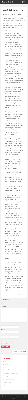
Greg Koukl (20, 294)
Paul (4, 385)
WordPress (14, 398)
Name (3, 324)
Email (3, 329)
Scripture (5, 376)
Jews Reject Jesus (7, 382)
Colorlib (19, 397)
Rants (6, 361)
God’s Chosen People (8, 379)
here (21, 27)
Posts (20, 14)
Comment (4, 306)
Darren (15, 14)
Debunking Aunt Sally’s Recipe (10, 373)
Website (3, 335)
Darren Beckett (7, 2)
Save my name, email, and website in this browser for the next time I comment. (13, 343)
